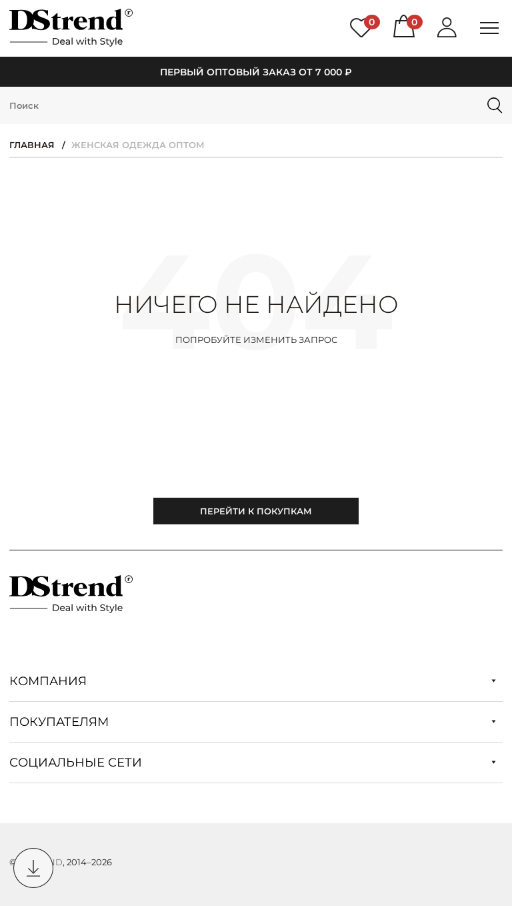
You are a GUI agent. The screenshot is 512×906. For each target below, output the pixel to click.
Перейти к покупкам (256, 511)
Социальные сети (252, 762)
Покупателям (252, 722)
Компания (252, 681)
